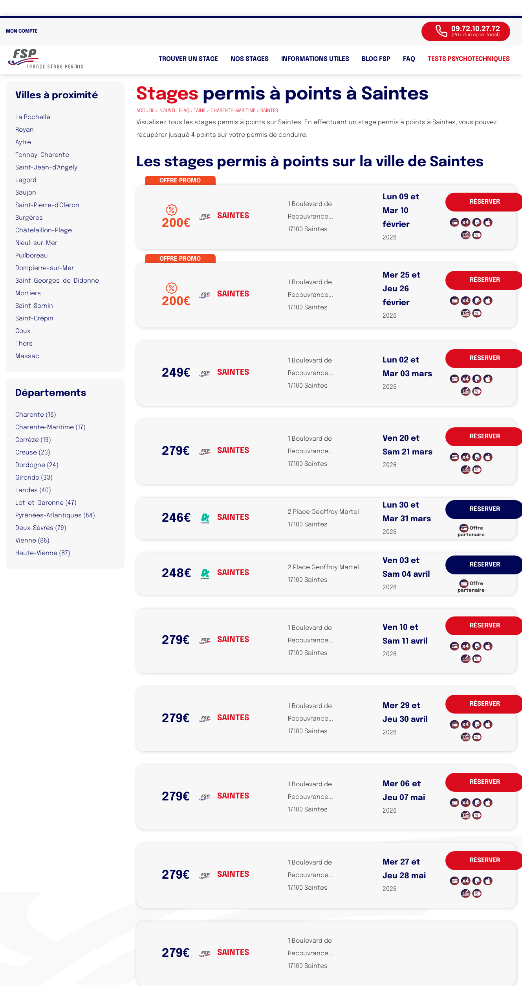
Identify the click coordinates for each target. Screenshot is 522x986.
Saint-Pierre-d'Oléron (47, 205)
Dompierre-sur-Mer (44, 268)
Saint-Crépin (34, 318)
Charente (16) (35, 415)
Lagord (26, 180)
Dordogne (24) (37, 465)
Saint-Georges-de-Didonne (57, 281)
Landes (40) (33, 490)
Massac (27, 356)
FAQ (409, 59)
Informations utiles (315, 59)
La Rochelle (32, 117)
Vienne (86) (32, 540)
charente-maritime (233, 111)
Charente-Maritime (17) (50, 427)
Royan (24, 130)
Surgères (29, 218)
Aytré (23, 142)
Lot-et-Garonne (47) (46, 503)
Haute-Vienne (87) (42, 553)
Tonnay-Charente (42, 155)
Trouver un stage (188, 59)
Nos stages (250, 59)
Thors (24, 343)
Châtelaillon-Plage (43, 230)
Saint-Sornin (34, 306)
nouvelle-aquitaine (182, 111)
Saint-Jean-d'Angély (46, 167)
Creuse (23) (32, 452)
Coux (22, 331)
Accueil (145, 111)
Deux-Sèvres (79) (40, 528)
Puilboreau (31, 255)
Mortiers (28, 293)
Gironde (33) (34, 478)
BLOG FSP (376, 59)
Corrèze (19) (33, 440)
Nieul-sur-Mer (36, 243)
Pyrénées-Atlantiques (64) (55, 515)
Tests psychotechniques (469, 59)
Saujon (25, 192)
